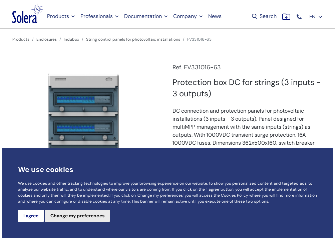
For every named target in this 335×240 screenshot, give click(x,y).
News (215, 16)
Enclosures (46, 39)
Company (185, 16)
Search (264, 16)
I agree (30, 216)
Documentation (143, 16)
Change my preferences (77, 216)
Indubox (71, 39)
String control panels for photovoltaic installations (133, 39)
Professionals (96, 16)
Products (58, 16)
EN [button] (316, 16)
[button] (300, 16)
